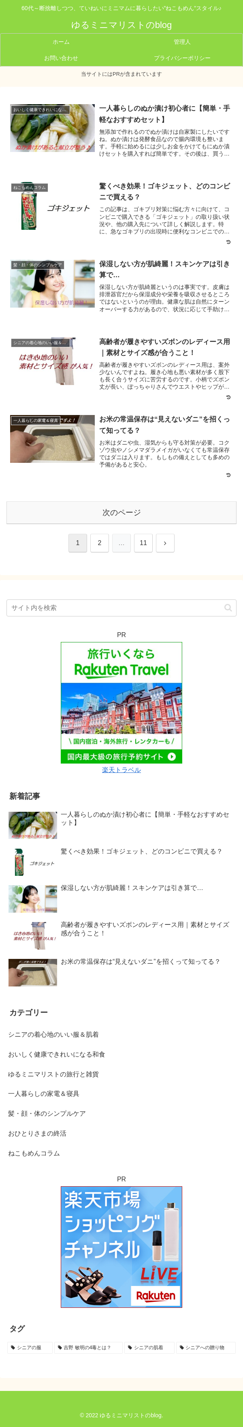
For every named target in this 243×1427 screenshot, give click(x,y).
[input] (121, 607)
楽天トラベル (121, 769)
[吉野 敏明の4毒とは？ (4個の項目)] (88, 1348)
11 (143, 542)
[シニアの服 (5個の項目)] (30, 1348)
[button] (228, 607)
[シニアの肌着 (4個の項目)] (149, 1348)
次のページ (121, 512)
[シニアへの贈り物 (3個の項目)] (206, 1348)
